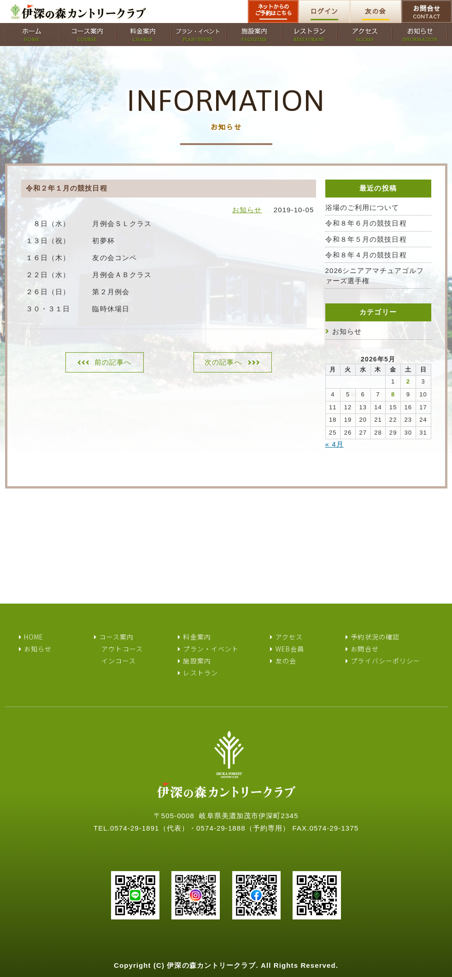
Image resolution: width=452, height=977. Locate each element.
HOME (33, 636)
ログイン (324, 11)
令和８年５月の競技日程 (366, 239)
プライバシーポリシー (385, 660)
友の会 (375, 11)
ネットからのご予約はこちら (273, 10)
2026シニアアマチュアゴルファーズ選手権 (374, 275)
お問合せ (426, 12)
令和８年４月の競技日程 (366, 255)
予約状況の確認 (375, 636)
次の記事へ (223, 362)
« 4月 (334, 444)
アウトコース (122, 648)
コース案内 (116, 636)
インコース (118, 660)
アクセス (289, 636)
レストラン (200, 672)
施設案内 (197, 660)
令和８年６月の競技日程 (366, 223)
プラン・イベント (211, 648)
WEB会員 (290, 648)
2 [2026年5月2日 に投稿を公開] (408, 381)
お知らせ (247, 210)
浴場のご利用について (362, 207)
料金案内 (197, 636)
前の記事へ (113, 362)
